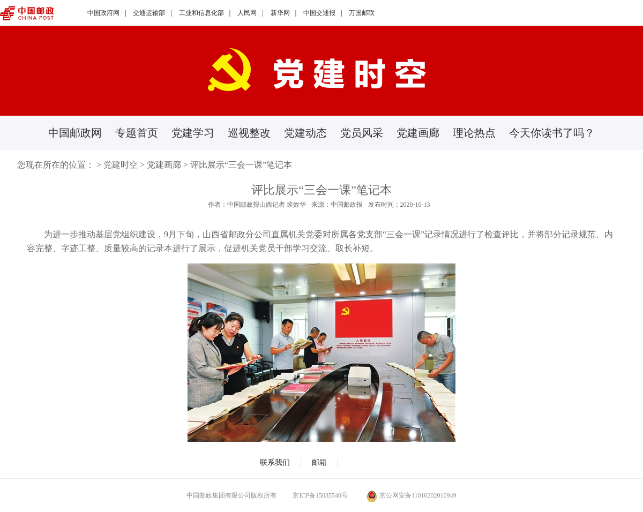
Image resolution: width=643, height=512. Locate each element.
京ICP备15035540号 (320, 495)
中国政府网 (103, 13)
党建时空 (120, 164)
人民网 (247, 13)
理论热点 (474, 133)
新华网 (280, 13)
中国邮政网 (75, 133)
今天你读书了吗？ (552, 133)
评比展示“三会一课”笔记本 (241, 164)
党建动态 (305, 133)
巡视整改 (249, 133)
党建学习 (192, 133)
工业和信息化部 (201, 13)
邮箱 (319, 462)
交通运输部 (149, 13)
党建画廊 (418, 133)
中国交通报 (319, 13)
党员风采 (361, 133)
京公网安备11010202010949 (412, 495)
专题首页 (136, 133)
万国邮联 (362, 13)
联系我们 (275, 462)
